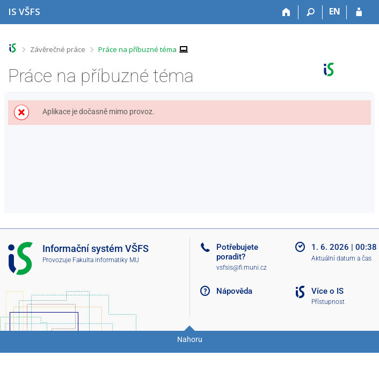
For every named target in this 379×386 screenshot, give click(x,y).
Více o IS (327, 291)
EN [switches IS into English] (334, 11)
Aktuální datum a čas (341, 258)
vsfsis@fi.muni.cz (241, 267)
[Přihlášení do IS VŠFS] (359, 12)
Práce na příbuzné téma (137, 49)
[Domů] (286, 12)
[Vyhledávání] (310, 12)
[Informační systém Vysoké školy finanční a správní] (24, 11)
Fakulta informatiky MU (105, 260)
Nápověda (234, 291)
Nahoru (189, 339)
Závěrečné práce (57, 49)
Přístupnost (328, 302)
